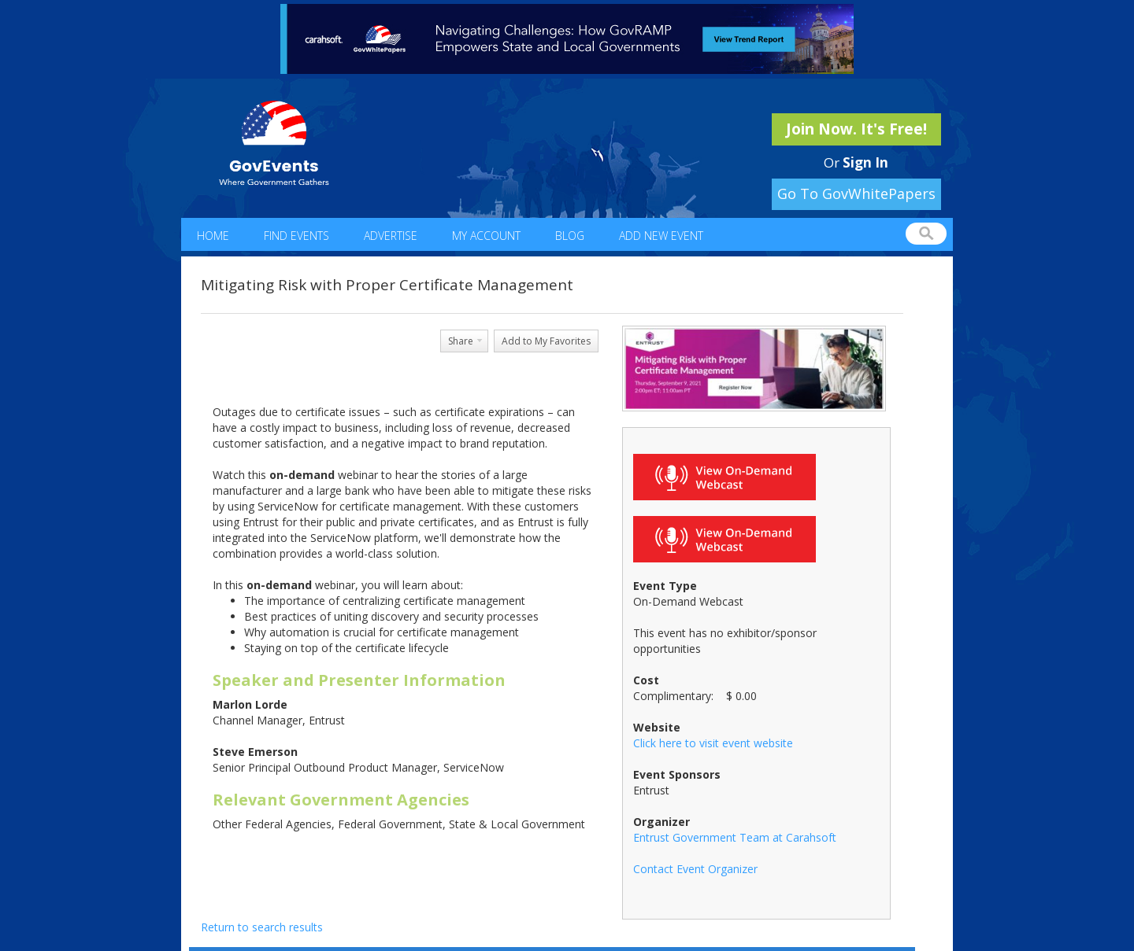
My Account (486, 235)
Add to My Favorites (546, 341)
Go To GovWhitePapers (856, 193)
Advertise (390, 235)
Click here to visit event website (713, 742)
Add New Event (661, 235)
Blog (569, 235)
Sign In (865, 162)
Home (213, 235)
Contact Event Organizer (695, 868)
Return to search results (262, 927)
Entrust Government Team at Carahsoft (734, 837)
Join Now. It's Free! (856, 129)
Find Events (296, 235)
